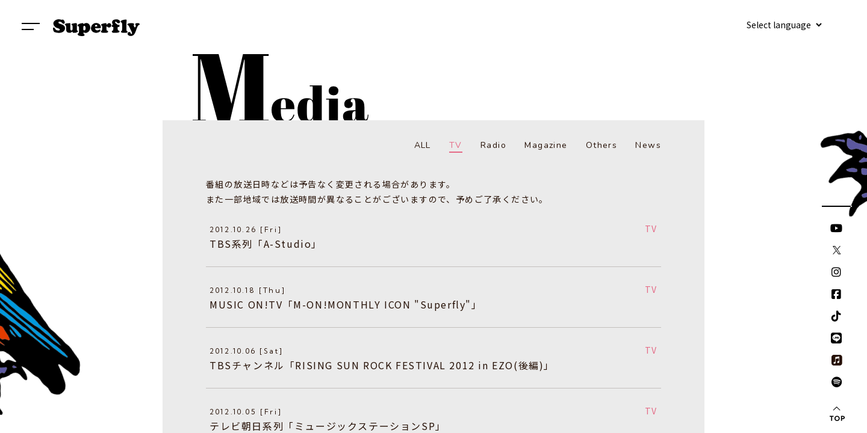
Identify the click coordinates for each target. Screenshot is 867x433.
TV (455, 145)
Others (601, 145)
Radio (493, 145)
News (648, 145)
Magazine (545, 145)
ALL (422, 145)
